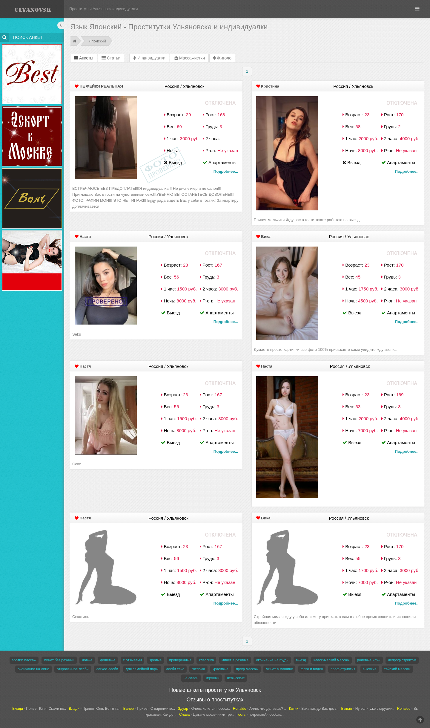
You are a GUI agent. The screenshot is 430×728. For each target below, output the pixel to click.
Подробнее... (226, 171)
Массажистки (189, 58)
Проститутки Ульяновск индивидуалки (103, 9)
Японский (97, 41)
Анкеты (83, 58)
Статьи (111, 58)
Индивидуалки (149, 58)
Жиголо (222, 58)
